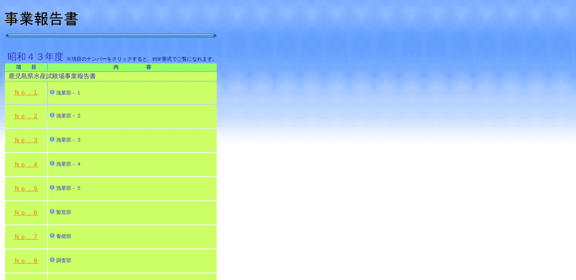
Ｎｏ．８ (26, 260)
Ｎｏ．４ (26, 164)
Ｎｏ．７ (26, 236)
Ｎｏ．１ (26, 92)
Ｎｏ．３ (26, 140)
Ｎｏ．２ (26, 116)
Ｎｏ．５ (26, 188)
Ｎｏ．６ (26, 212)
